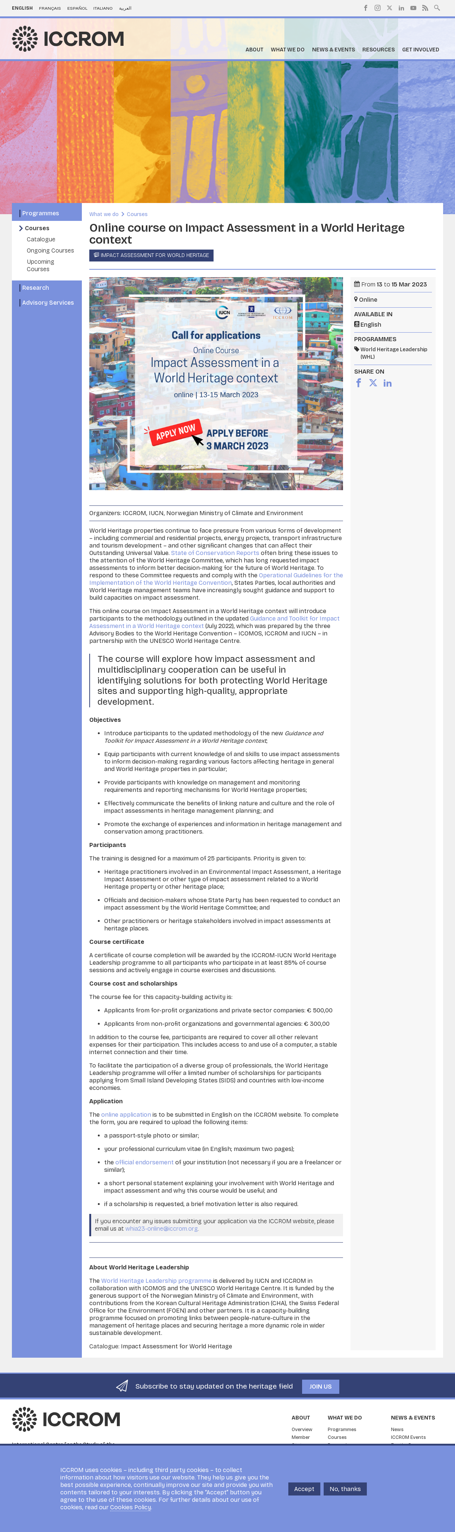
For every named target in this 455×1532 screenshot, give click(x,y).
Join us (321, 1386)
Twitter (389, 8)
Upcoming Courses (40, 265)
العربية (125, 8)
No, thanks (345, 1489)
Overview (302, 1430)
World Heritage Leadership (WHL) (394, 353)
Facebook (366, 8)
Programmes (40, 213)
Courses (37, 228)
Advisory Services (48, 302)
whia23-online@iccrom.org (161, 1228)
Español (77, 8)
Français (50, 8)
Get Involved (420, 50)
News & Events (333, 50)
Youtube (413, 8)
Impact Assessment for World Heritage (155, 255)
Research (35, 287)
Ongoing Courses (50, 250)
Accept (304, 1489)
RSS (425, 8)
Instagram (378, 8)
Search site (437, 7)
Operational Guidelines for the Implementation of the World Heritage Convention (216, 579)
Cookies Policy (130, 1507)
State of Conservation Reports (215, 552)
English (22, 8)
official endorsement (144, 1162)
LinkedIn (401, 8)
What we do (288, 50)
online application (126, 1114)
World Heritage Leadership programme (156, 1280)
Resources (378, 50)
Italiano (103, 8)
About (254, 50)
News (397, 1430)
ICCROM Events (408, 1437)
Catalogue (41, 239)
